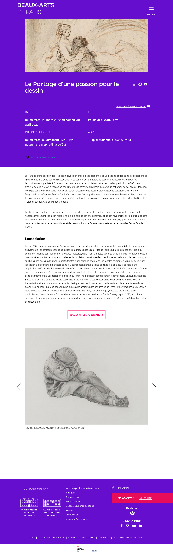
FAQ (32, 537)
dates (29, 112)
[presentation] (19, 387)
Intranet (123, 487)
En (154, 14)
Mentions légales (107, 537)
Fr (148, 14)
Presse (69, 510)
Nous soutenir (73, 501)
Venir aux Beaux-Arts (76, 519)
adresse (94, 132)
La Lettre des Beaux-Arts (51, 537)
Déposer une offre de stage (80, 505)
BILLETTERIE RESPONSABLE (42, 157)
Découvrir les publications (86, 314)
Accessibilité (88, 537)
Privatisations (73, 514)
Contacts (73, 537)
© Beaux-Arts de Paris (131, 537)
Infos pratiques (38, 132)
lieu (91, 112)
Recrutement (73, 497)
